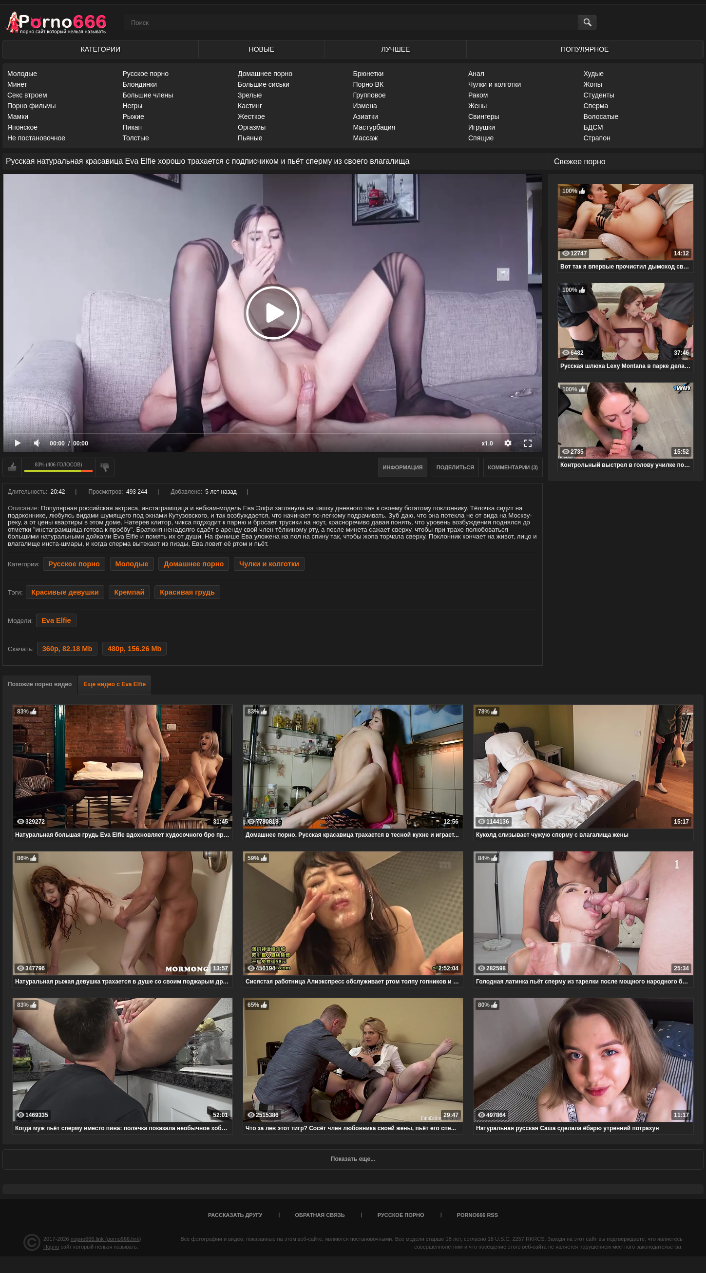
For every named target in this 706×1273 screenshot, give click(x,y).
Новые (261, 49)
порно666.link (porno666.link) (106, 1239)
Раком (478, 95)
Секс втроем (27, 95)
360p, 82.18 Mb (67, 649)
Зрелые (250, 95)
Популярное (585, 49)
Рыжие (133, 116)
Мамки (17, 116)
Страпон (597, 138)
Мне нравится (12, 467)
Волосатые (601, 116)
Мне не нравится (104, 467)
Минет (17, 84)
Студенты (599, 95)
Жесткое (251, 116)
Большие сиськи (263, 84)
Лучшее (395, 49)
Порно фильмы (31, 106)
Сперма (596, 106)
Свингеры (483, 116)
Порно (51, 1247)
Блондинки (140, 84)
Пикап (132, 127)
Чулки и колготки (494, 84)
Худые (594, 73)
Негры (133, 106)
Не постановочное (36, 138)
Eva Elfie (56, 620)
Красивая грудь (187, 592)
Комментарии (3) (513, 467)
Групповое (369, 95)
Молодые (22, 73)
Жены (477, 106)
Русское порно (146, 73)
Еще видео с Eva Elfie (114, 684)
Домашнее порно (265, 73)
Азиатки (365, 116)
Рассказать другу (235, 1215)
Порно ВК (368, 84)
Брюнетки (368, 73)
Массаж (365, 138)
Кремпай (129, 592)
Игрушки (481, 127)
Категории (100, 49)
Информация (403, 467)
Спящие (481, 138)
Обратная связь (320, 1215)
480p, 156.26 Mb (135, 649)
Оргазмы (252, 127)
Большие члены (148, 95)
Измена (365, 106)
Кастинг (250, 106)
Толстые (136, 138)
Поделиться (455, 467)
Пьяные (250, 138)
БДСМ (593, 127)
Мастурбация (374, 127)
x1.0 (487, 443)
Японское (22, 127)
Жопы (593, 84)
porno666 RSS (477, 1215)
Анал (476, 73)
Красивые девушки (64, 592)
